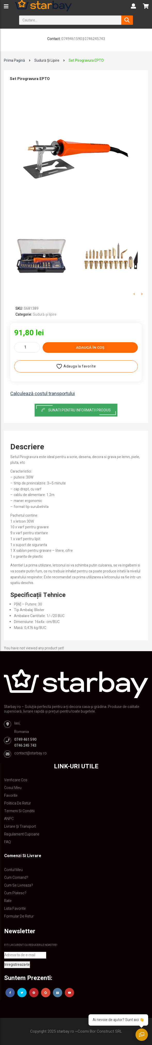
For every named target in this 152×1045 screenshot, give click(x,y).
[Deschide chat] (141, 1034)
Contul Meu (13, 870)
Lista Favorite (15, 908)
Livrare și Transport (20, 826)
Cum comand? (16, 877)
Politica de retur (17, 803)
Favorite (11, 795)
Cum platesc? (15, 893)
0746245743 (94, 39)
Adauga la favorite (76, 366)
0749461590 (71, 39)
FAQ (7, 842)
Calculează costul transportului (42, 393)
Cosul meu (12, 788)
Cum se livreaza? (18, 885)
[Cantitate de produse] (27, 347)
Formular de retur (19, 916)
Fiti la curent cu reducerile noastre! (30, 945)
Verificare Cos (15, 780)
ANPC (9, 818)
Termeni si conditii (19, 811)
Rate (8, 901)
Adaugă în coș (90, 347)
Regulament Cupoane (21, 834)
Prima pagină (14, 60)
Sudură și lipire (46, 60)
